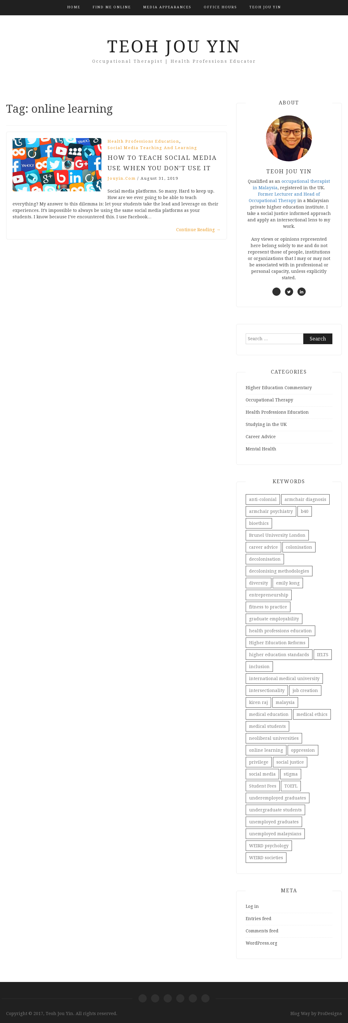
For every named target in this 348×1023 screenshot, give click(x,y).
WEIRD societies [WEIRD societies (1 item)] (266, 857)
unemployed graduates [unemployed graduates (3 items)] (274, 821)
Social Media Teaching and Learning (152, 147)
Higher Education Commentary (279, 387)
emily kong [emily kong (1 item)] (288, 583)
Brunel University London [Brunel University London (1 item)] (277, 535)
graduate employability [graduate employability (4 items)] (274, 618)
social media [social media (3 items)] (262, 774)
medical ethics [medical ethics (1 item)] (312, 714)
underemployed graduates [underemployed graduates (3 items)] (277, 797)
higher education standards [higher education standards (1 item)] (279, 654)
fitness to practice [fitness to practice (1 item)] (268, 606)
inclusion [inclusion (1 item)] (259, 666)
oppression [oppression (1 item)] (303, 750)
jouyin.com (122, 178)
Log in (252, 906)
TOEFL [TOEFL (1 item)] (290, 786)
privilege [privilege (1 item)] (258, 762)
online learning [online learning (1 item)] (266, 750)
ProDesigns (330, 1013)
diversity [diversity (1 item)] (258, 583)
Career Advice (261, 436)
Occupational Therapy (269, 399)
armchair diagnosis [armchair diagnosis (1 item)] (305, 499)
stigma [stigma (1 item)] (291, 774)
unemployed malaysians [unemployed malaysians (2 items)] (275, 833)
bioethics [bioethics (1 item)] (259, 523)
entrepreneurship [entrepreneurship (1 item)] (268, 594)
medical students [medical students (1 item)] (267, 726)
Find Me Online (112, 7)
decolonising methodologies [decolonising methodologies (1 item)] (279, 571)
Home (73, 7)
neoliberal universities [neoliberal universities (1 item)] (274, 738)
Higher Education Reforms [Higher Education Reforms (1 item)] (277, 642)
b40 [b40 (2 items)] (304, 511)
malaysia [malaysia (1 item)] (285, 702)
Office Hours (220, 7)
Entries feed (258, 918)
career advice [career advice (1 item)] (263, 547)
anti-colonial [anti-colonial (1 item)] (263, 499)
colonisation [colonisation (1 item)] (299, 547)
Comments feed (262, 930)
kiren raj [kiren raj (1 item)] (258, 702)
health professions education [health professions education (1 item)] (280, 630)
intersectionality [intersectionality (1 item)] (267, 690)
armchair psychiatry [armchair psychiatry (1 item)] (271, 511)
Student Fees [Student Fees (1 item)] (262, 786)
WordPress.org (261, 943)
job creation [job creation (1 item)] (305, 690)
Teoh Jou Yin (265, 7)
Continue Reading (198, 229)
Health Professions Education (143, 141)
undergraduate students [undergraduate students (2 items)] (275, 809)
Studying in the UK (266, 424)
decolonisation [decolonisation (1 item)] (265, 559)
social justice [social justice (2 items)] (290, 762)
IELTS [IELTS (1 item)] (322, 654)
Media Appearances (167, 7)
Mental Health (261, 448)
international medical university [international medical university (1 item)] (284, 678)
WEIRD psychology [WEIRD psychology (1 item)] (269, 845)
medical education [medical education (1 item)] (269, 714)
